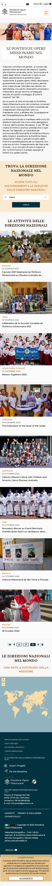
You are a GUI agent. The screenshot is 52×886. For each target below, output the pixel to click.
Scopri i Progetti (17, 765)
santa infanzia (11, 743)
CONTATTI (10, 813)
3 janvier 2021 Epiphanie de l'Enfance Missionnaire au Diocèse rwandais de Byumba (21, 274)
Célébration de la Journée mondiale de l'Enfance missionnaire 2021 (22, 325)
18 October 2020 (10, 630)
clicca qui (33, 871)
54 (19, 644)
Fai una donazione (18, 771)
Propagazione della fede (16, 740)
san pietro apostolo (14, 747)
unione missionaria (13, 751)
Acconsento (26, 878)
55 (26, 644)
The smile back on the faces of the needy (23, 425)
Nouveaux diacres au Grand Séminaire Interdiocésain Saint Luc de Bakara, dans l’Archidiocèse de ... (23, 530)
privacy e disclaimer (29, 813)
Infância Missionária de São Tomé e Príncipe (25, 579)
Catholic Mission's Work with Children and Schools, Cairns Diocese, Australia (24, 479)
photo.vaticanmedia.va (16, 840)
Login (47, 4)
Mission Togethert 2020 (14, 374)
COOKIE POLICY (13, 816)
